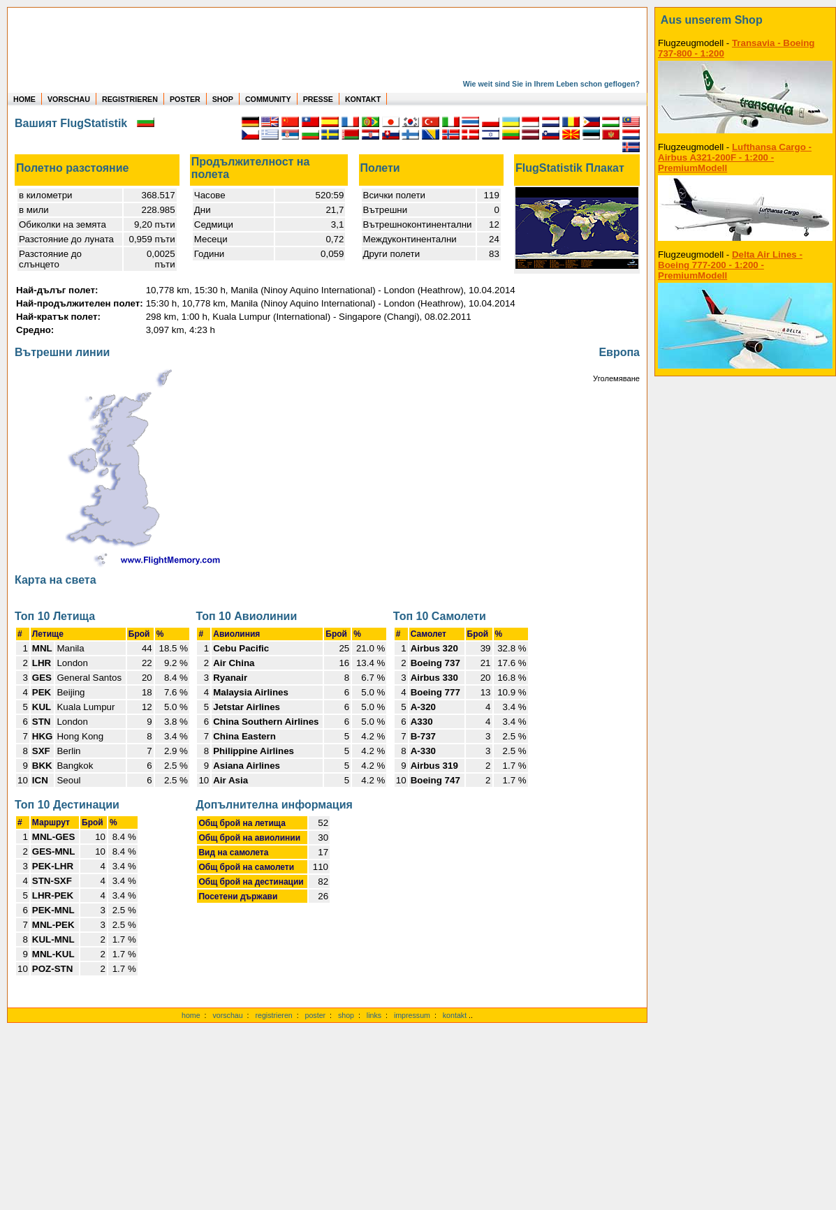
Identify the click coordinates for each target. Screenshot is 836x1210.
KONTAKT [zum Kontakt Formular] (363, 99)
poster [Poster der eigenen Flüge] (315, 1015)
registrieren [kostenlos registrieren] (273, 1015)
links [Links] (374, 1015)
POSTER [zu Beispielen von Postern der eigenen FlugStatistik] (185, 99)
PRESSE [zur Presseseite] (318, 99)
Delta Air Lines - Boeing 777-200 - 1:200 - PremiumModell (730, 265)
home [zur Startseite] (191, 1015)
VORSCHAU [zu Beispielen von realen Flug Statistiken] (68, 99)
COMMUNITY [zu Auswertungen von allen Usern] (268, 99)
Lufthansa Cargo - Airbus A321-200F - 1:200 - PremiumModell (735, 157)
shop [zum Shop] (346, 1015)
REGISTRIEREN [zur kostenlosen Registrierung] (130, 99)
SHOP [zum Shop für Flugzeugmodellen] (222, 99)
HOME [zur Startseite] (24, 99)
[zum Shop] (745, 20)
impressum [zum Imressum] (412, 1015)
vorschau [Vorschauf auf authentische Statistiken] (227, 1015)
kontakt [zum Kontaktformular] (455, 1015)
